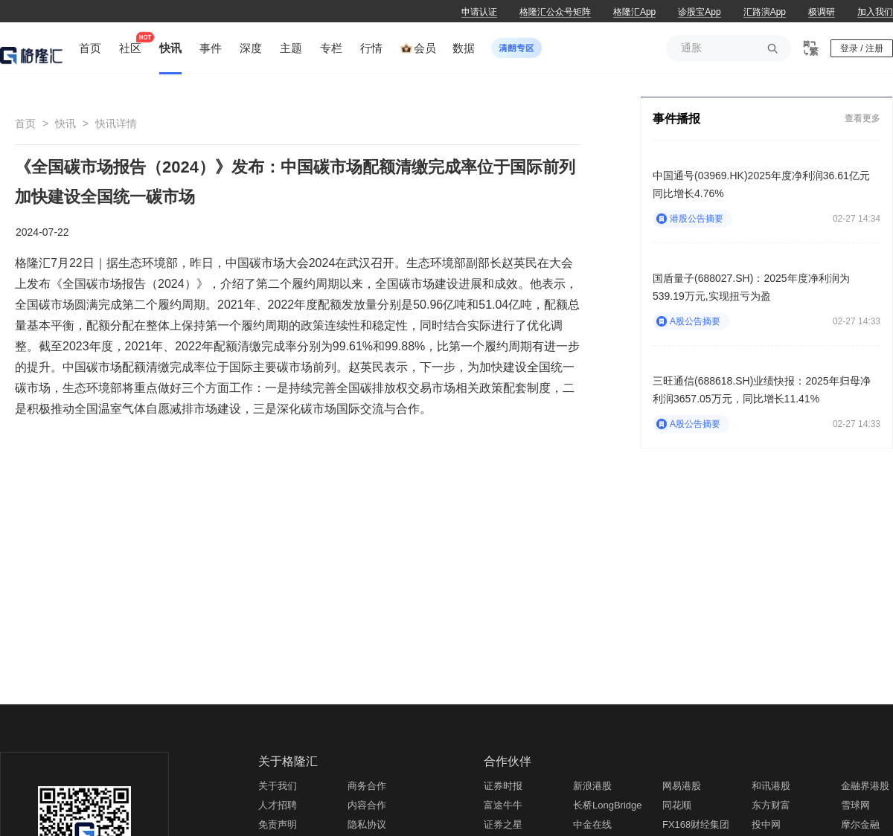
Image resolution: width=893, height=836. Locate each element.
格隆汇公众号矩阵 (555, 12)
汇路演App (764, 12)
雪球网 (855, 805)
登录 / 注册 (861, 48)
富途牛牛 (503, 805)
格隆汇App (634, 12)
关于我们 (277, 785)
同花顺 (676, 805)
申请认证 (479, 12)
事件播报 (676, 118)
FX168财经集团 (695, 824)
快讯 (65, 123)
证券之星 (503, 824)
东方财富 (771, 805)
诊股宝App (699, 12)
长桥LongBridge (607, 805)
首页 (25, 123)
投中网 (766, 824)
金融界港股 (865, 785)
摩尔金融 (860, 824)
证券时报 (503, 785)
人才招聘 (277, 805)
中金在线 (592, 824)
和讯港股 (771, 785)
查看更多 (862, 118)
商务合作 (367, 785)
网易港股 (681, 785)
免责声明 (277, 824)
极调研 (821, 12)
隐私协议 (367, 824)
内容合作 (367, 805)
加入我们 (875, 12)
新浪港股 (592, 785)
